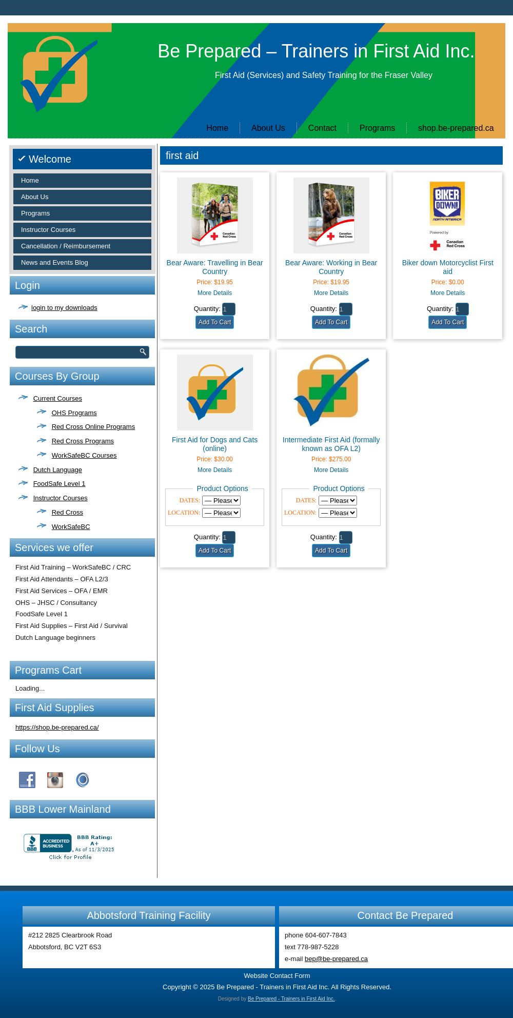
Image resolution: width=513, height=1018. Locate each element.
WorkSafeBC (71, 527)
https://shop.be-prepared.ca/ (57, 727)
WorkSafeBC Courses (84, 455)
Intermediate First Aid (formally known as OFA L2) (331, 444)
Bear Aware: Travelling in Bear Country (215, 267)
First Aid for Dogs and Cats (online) (215, 444)
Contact (322, 128)
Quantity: (207, 308)
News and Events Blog (54, 262)
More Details (215, 293)
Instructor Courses (48, 229)
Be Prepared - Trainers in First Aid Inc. (291, 999)
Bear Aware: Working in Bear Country (331, 267)
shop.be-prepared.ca (456, 128)
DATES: (190, 500)
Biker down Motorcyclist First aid (448, 267)
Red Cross (67, 512)
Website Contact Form (277, 976)
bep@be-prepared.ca (336, 959)
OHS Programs (74, 413)
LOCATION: (184, 512)
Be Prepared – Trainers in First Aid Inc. (316, 51)
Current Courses (57, 398)
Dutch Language (57, 470)
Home (217, 128)
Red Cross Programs (83, 441)
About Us (268, 128)
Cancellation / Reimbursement (65, 246)
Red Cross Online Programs (93, 426)
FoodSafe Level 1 (59, 483)
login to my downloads (64, 307)
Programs (377, 128)
